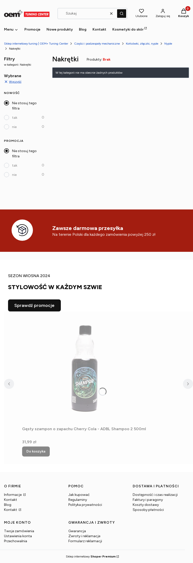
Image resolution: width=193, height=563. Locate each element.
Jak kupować (79, 495)
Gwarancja (77, 531)
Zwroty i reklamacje (84, 536)
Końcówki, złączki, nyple (142, 43)
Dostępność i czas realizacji (155, 495)
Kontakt (10, 500)
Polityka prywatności (85, 505)
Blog (7, 505)
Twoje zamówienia (19, 531)
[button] (121, 13)
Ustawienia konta (18, 536)
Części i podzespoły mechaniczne (97, 43)
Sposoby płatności (148, 510)
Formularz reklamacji (85, 541)
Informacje (13, 495)
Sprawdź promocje (34, 305)
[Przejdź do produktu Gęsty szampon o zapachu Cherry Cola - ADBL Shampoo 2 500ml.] (85, 367)
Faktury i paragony (148, 500)
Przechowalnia (15, 541)
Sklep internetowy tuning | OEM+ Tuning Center (36, 43)
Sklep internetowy (91, 556)
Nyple (168, 43)
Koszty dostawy (146, 505)
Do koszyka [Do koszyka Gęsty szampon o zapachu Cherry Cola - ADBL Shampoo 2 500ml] (35, 451)
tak (14, 118)
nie (14, 127)
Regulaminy (77, 500)
